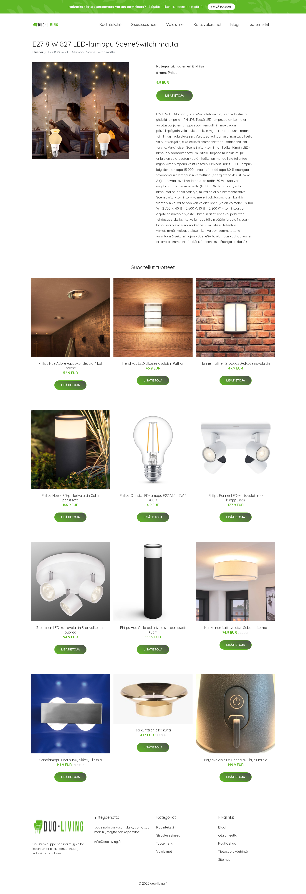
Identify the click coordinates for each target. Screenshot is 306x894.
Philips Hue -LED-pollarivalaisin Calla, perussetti (70, 500)
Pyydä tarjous (221, 6)
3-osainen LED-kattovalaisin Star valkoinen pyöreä (70, 632)
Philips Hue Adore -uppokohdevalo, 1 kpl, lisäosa (70, 368)
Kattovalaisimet (207, 26)
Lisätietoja (174, 99)
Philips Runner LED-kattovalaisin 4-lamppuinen (235, 500)
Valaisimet (175, 26)
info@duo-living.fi (107, 845)
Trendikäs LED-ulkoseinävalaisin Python (153, 366)
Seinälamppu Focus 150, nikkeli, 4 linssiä (70, 763)
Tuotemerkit (258, 26)
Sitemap (224, 862)
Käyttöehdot (227, 846)
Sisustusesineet (144, 26)
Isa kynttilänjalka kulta (153, 733)
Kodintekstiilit (111, 26)
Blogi (234, 26)
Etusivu (37, 55)
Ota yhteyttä (227, 838)
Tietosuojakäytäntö (233, 854)
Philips (200, 69)
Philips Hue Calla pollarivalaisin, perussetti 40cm (153, 632)
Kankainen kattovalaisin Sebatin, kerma (235, 630)
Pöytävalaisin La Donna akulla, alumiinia (235, 763)
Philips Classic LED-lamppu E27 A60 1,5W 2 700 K (153, 500)
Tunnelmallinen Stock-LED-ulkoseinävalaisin (235, 366)
